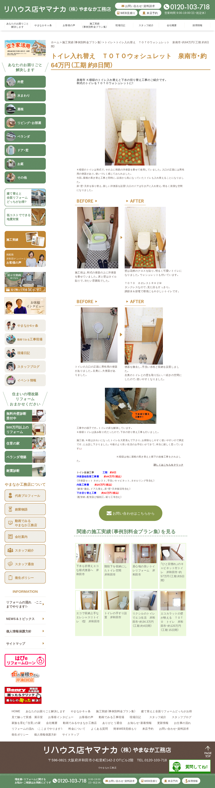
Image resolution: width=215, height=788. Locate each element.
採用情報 (197, 25)
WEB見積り (126, 13)
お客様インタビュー (61, 717)
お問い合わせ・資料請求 (138, 6)
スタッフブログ (182, 717)
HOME (16, 711)
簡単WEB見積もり (125, 728)
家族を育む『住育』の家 (26, 723)
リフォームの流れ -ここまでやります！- (24, 604)
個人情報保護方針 (19, 631)
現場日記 (121, 25)
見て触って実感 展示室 (27, 717)
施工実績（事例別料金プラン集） (94, 25)
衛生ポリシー (20, 734)
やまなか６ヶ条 (43, 25)
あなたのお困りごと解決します (17, 25)
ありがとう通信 (112, 723)
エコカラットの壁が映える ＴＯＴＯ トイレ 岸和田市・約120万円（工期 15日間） (172, 621)
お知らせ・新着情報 (140, 723)
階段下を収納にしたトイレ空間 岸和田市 (115, 570)
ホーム (55, 42)
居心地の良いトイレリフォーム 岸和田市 (144, 570)
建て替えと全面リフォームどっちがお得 (166, 711)
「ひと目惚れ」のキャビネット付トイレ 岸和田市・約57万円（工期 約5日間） (173, 572)
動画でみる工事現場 (111, 717)
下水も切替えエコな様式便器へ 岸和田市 (87, 570)
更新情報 (163, 723)
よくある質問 (99, 728)
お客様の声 (69, 25)
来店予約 (150, 13)
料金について (76, 728)
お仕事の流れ (182, 723)
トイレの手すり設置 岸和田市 (115, 615)
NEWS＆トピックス (20, 618)
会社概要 (172, 25)
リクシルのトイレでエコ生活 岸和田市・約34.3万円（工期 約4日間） (144, 619)
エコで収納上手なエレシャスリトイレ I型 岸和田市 (88, 617)
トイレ (109, 42)
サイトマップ (15, 643)
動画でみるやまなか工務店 (80, 723)
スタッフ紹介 (146, 25)
